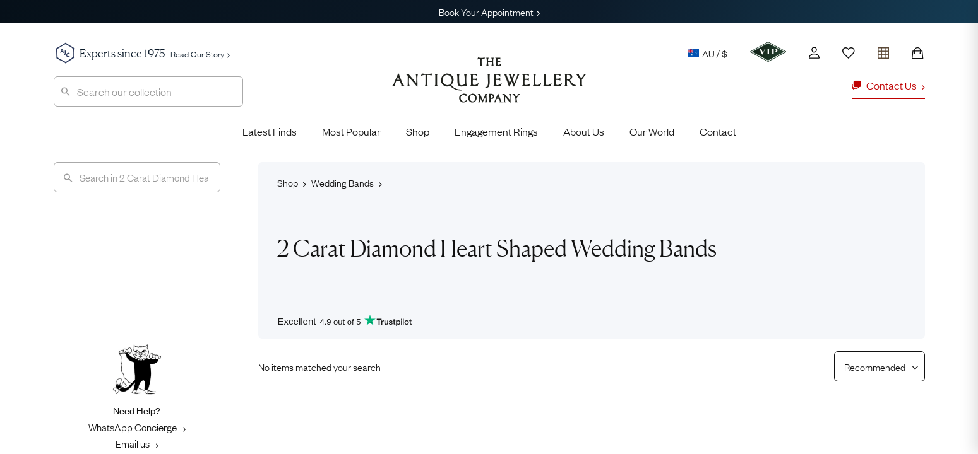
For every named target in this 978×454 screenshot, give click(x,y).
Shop (417, 131)
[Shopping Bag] (917, 53)
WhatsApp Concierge (137, 427)
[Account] (814, 53)
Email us (137, 443)
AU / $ (707, 53)
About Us (583, 131)
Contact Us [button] (888, 85)
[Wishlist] (848, 53)
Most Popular (351, 131)
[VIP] (768, 52)
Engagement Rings (496, 131)
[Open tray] (883, 50)
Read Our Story (200, 53)
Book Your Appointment (489, 11)
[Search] (137, 177)
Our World (651, 131)
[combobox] (148, 91)
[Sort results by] (874, 366)
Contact (718, 131)
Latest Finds (269, 131)
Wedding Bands (343, 182)
